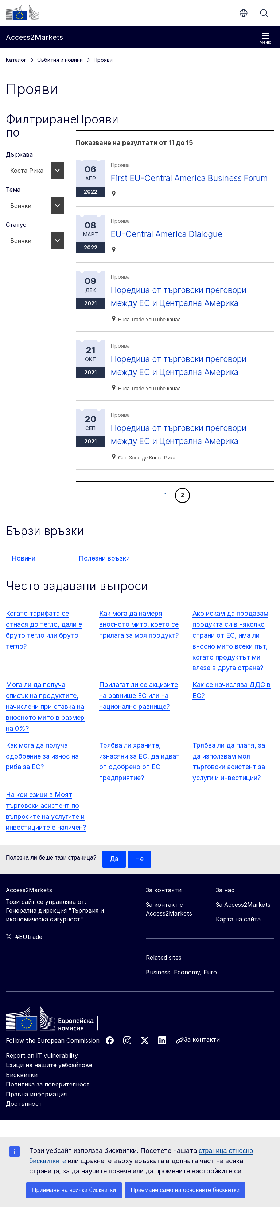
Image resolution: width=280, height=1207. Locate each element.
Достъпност (24, 1117)
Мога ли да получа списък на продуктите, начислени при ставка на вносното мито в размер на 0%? (45, 719)
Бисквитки (22, 1088)
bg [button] (243, 13)
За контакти (202, 1053)
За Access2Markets (243, 918)
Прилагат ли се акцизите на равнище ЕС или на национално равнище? (138, 708)
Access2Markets (29, 903)
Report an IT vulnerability (42, 1069)
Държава (19, 154)
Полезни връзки (104, 571)
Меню (265, 38)
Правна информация (36, 1107)
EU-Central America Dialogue (170, 247)
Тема (13, 189)
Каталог (16, 60)
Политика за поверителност (48, 1097)
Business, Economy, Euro (181, 985)
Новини (23, 571)
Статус (16, 224)
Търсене (264, 13)
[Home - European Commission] (59, 1034)
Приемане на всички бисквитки (74, 1190)
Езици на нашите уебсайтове (49, 1078)
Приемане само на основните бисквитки (185, 1190)
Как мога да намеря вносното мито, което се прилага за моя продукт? (139, 637)
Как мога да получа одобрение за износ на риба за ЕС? (42, 769)
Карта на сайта (238, 932)
